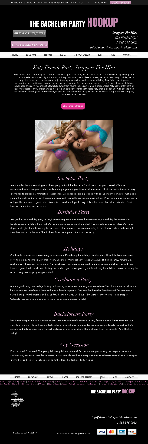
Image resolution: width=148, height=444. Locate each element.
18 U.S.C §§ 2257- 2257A (24, 432)
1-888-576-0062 (126, 42)
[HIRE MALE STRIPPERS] (29, 33)
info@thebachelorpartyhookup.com (113, 47)
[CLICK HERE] (120, 2)
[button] (50, 54)
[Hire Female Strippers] (73, 106)
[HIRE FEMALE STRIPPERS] (29, 44)
